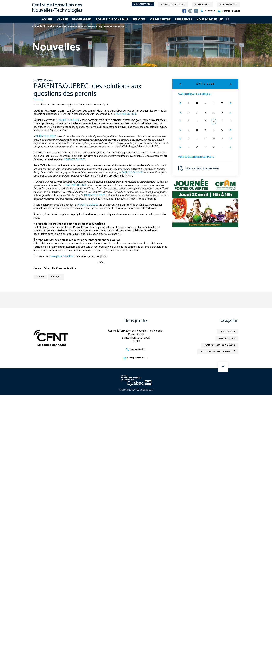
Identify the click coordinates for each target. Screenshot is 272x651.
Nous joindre (206, 19)
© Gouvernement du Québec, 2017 (136, 390)
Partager (56, 277)
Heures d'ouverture (173, 4)
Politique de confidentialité (217, 352)
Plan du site (202, 4)
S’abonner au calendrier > (195, 94)
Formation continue (112, 19)
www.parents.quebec (61, 256)
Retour (41, 277)
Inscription (143, 4)
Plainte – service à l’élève (219, 345)
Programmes (82, 19)
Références (183, 19)
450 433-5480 (209, 11)
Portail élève (228, 4)
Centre (62, 19)
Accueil (47, 19)
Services (139, 19)
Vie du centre (160, 19)
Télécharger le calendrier (198, 168)
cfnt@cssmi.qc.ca (230, 11)
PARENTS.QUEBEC (126, 114)
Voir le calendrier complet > (196, 157)
